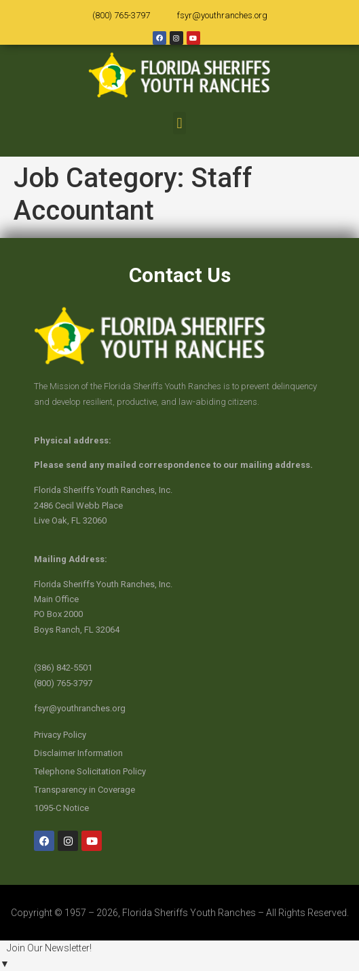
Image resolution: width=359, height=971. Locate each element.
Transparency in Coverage (84, 790)
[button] (179, 123)
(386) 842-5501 (63, 667)
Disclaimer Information (78, 753)
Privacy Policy (60, 735)
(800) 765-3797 (121, 15)
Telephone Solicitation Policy (90, 771)
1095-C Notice (61, 808)
